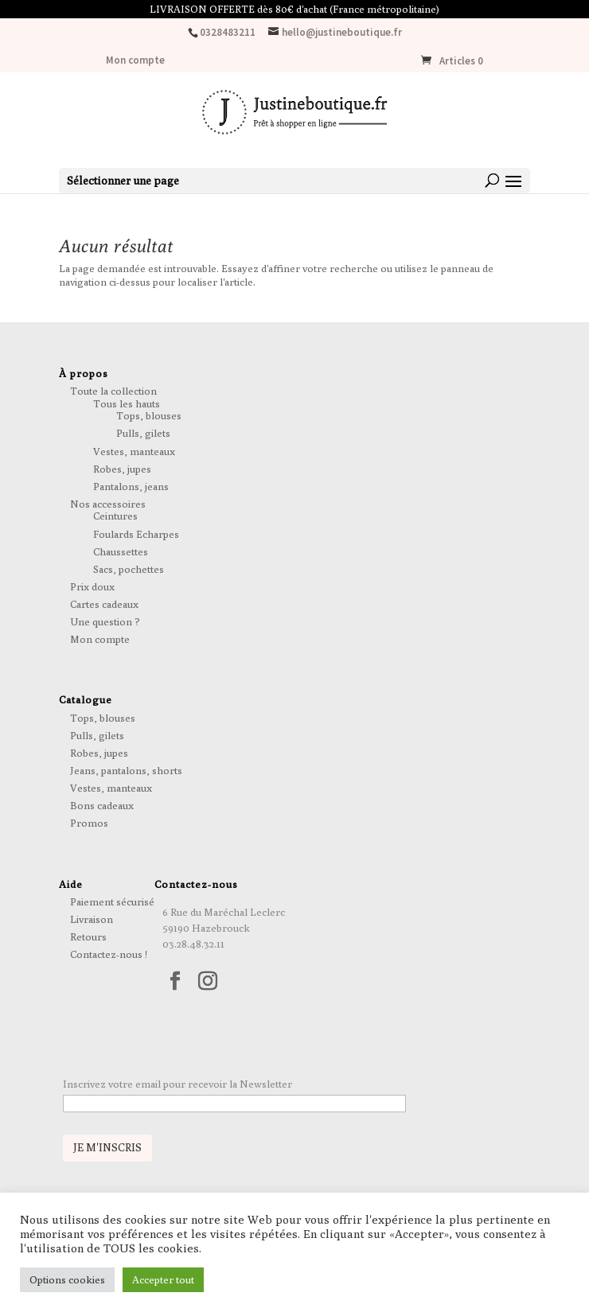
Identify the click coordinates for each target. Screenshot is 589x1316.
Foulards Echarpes (136, 534)
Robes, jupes (122, 468)
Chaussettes (120, 551)
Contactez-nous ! (108, 954)
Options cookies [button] (67, 1279)
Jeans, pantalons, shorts (126, 770)
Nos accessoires (108, 503)
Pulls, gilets (143, 432)
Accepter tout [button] (163, 1279)
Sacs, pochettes (128, 569)
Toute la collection (113, 390)
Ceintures (115, 515)
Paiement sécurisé (112, 901)
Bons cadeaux (102, 805)
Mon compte (135, 61)
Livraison (91, 919)
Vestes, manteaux (134, 451)
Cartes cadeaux (104, 604)
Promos (89, 822)
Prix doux (92, 586)
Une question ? (105, 621)
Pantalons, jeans (131, 486)
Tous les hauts (126, 403)
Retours (88, 936)
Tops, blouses (148, 415)
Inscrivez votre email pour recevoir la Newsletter (177, 1083)
